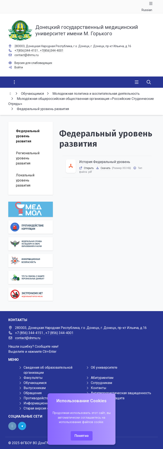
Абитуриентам (102, 378)
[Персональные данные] (30, 277)
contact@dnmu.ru (26, 55)
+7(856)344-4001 (51, 50)
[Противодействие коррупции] (30, 227)
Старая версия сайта (40, 408)
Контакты (98, 388)
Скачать (105, 168)
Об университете (104, 367)
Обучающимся (35, 383)
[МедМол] (30, 209)
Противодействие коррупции (47, 398)
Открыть (89, 168)
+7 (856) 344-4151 (29, 333)
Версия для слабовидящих (33, 63)
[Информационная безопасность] (30, 260)
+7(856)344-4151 (26, 50)
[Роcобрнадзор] (30, 244)
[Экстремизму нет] (30, 294)
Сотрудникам (101, 383)
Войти (18, 67)
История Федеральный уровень (104, 162)
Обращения (33, 393)
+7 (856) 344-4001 (59, 333)
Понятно (81, 436)
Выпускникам (35, 388)
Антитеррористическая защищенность (121, 393)
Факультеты (33, 378)
